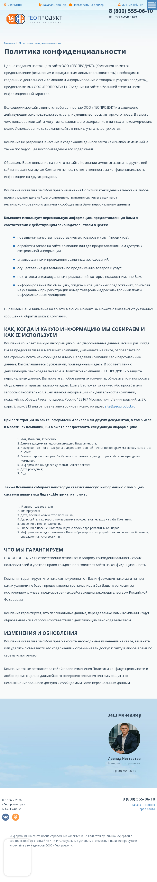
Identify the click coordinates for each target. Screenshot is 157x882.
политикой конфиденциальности (70, 879)
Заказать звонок (52, 5)
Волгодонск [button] (15, 5)
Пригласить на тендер (86, 5)
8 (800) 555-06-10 (131, 11)
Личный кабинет (132, 5)
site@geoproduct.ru (120, 406)
